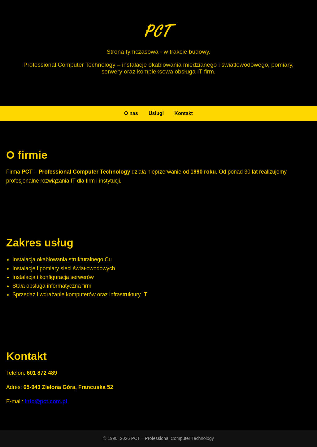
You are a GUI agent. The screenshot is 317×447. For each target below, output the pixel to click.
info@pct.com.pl (46, 402)
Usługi (156, 113)
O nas (131, 113)
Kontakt (183, 113)
